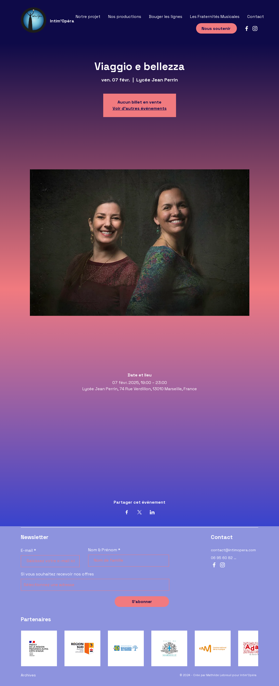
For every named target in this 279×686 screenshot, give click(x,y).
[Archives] (44, 675)
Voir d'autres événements (140, 108)
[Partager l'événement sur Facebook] (126, 512)
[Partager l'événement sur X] (139, 512)
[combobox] (95, 585)
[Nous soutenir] (216, 28)
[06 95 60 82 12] (224, 558)
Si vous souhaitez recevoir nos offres (57, 574)
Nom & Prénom (102, 550)
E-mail (27, 550)
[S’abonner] (142, 601)
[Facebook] (246, 28)
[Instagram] (255, 28)
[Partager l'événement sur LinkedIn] (152, 512)
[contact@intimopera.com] (234, 550)
